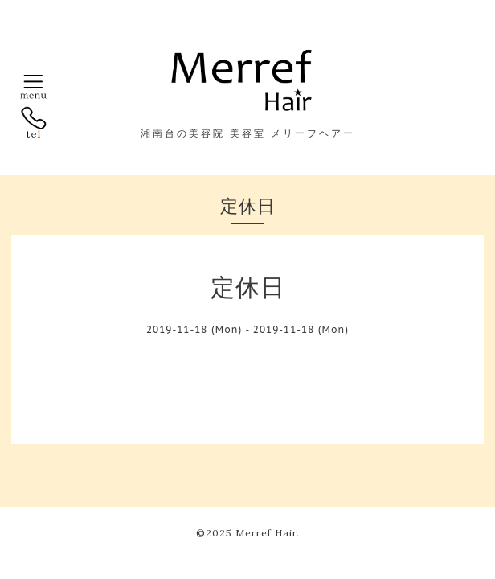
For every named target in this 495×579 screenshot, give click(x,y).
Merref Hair (266, 533)
